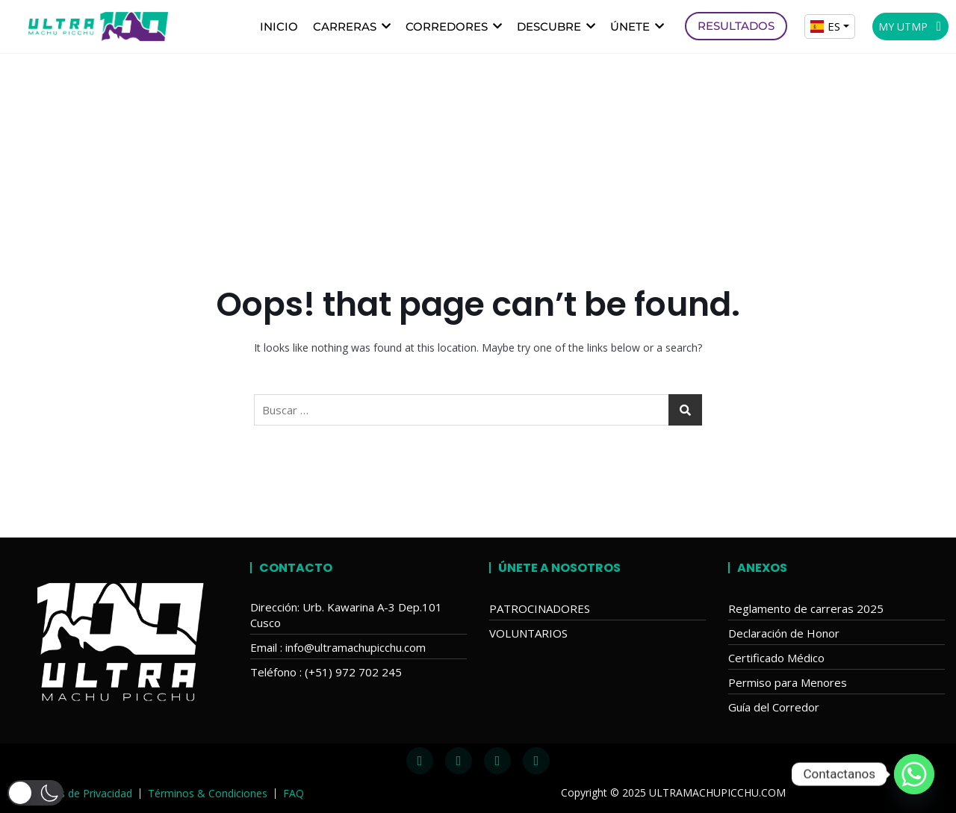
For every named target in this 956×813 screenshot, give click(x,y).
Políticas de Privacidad (78, 793)
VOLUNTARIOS (528, 633)
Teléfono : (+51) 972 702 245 (326, 671)
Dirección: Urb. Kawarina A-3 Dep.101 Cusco (346, 614)
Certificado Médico (776, 657)
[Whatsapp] (914, 774)
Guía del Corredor (773, 707)
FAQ (293, 793)
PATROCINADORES (539, 608)
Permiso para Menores (787, 682)
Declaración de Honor (783, 633)
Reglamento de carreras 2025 (806, 608)
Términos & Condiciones (207, 793)
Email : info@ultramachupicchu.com (338, 647)
